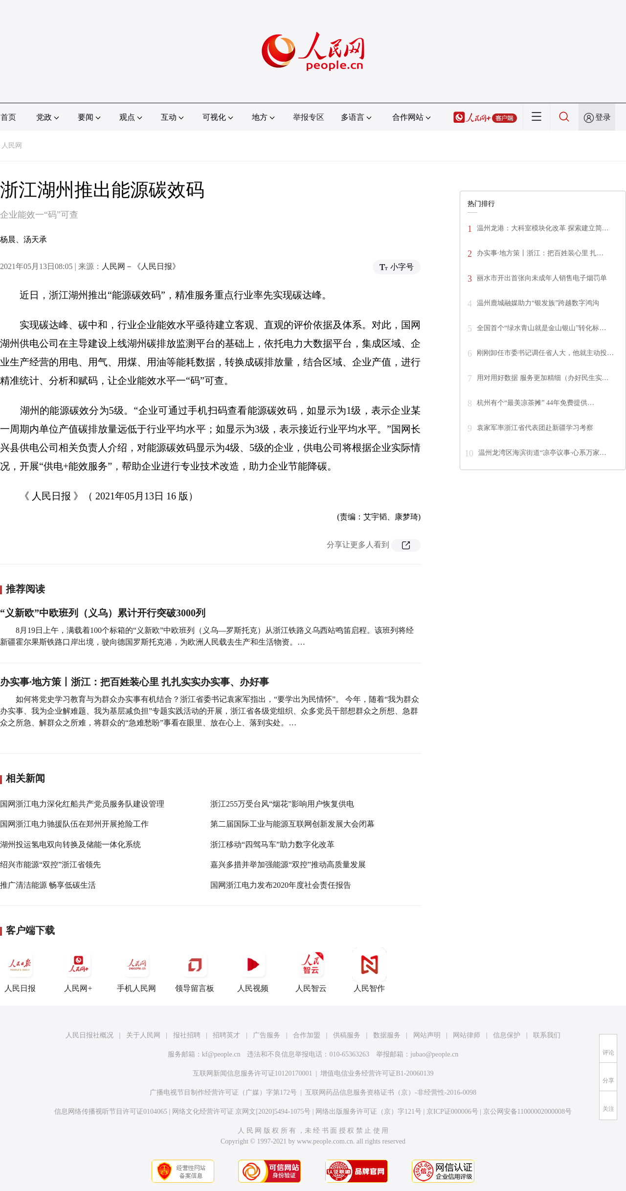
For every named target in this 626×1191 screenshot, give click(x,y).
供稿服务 (346, 1035)
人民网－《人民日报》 (141, 266)
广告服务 (266, 1035)
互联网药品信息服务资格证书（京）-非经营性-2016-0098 (390, 1092)
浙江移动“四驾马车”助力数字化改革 (272, 844)
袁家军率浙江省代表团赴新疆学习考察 (535, 427)
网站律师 (466, 1035)
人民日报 (20, 969)
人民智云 (311, 969)
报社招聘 (187, 1035)
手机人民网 (136, 969)
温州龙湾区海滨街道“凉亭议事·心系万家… (542, 452)
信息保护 (506, 1035)
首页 (8, 117)
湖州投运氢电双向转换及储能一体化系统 (70, 844)
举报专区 (308, 117)
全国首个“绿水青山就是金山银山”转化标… (541, 328)
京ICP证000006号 (452, 1111)
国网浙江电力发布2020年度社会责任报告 (280, 885)
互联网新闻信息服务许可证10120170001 (253, 1073)
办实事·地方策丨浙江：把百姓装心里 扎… (540, 253)
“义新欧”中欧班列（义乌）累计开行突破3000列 (102, 612)
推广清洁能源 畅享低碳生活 (48, 885)
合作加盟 (306, 1035)
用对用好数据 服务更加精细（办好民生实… (543, 378)
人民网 (11, 145)
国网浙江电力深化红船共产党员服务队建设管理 (82, 804)
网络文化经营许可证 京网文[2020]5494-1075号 (241, 1111)
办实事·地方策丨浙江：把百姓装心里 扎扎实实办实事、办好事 (134, 681)
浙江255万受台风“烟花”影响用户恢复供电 (282, 804)
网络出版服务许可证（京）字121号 (368, 1111)
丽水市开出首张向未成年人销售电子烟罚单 (542, 278)
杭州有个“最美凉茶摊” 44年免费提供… (535, 402)
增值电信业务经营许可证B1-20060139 (376, 1073)
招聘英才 (226, 1035)
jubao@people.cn (434, 1054)
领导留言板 (194, 969)
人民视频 (253, 969)
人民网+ (78, 969)
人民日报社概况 (89, 1035)
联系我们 (546, 1035)
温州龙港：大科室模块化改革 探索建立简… (543, 228)
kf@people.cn (221, 1054)
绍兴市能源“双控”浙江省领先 (50, 864)
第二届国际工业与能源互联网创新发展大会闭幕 (292, 824)
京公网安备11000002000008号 (527, 1111)
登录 (603, 117)
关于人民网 (143, 1035)
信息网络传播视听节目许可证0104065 (110, 1111)
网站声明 (427, 1035)
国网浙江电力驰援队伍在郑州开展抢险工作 (74, 824)
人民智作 (369, 969)
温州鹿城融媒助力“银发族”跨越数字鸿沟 (538, 303)
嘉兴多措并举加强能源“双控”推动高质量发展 (288, 864)
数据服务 (387, 1035)
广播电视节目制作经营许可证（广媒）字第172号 (223, 1092)
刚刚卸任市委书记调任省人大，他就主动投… (545, 353)
